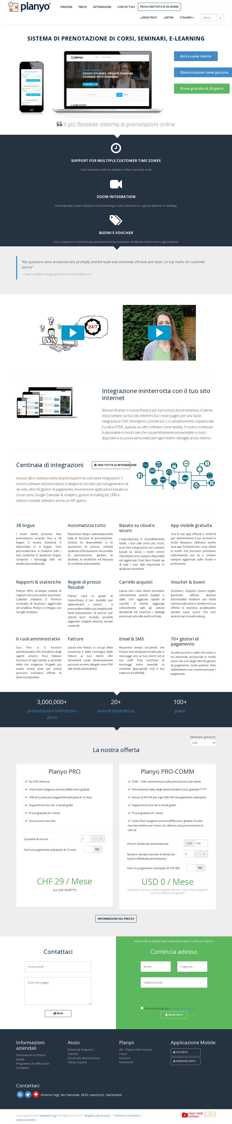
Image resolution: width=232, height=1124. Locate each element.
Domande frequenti (80, 1049)
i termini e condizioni (183, 1008)
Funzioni (66, 7)
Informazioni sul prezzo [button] (116, 919)
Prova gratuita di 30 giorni (159, 6)
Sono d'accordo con (169, 1008)
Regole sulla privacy (97, 1115)
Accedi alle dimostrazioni (84, 1058)
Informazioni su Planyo (31, 1055)
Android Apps (184, 1061)
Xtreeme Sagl (48, 1115)
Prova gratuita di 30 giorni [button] (201, 88)
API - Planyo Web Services (136, 1049)
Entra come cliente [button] (195, 56)
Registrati (149, 18)
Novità (20, 1059)
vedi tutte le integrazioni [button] (112, 465)
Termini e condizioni (127, 1115)
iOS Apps (180, 1052)
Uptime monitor (26, 1120)
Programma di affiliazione (32, 1063)
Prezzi (83, 7)
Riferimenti (126, 1062)
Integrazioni (102, 7)
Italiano (187, 17)
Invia (58, 1013)
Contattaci (126, 7)
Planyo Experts (77, 1062)
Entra (168, 18)
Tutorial (73, 1054)
